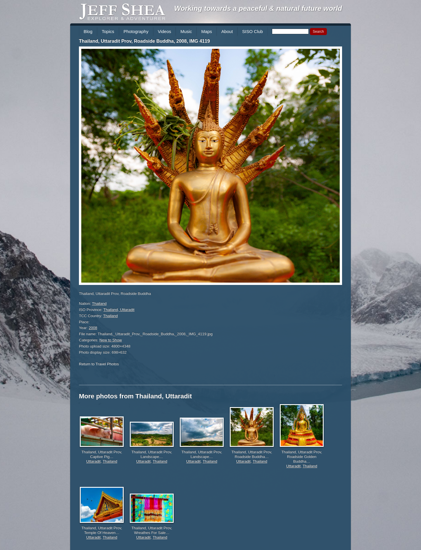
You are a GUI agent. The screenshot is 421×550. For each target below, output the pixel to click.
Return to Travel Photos (99, 364)
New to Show (110, 340)
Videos (164, 31)
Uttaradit (93, 461)
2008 (93, 328)
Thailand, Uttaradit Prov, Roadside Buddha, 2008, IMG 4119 (144, 41)
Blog (88, 31)
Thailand (99, 303)
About (227, 31)
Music (186, 31)
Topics (108, 31)
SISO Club (252, 31)
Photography (136, 31)
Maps (206, 31)
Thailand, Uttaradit (118, 309)
